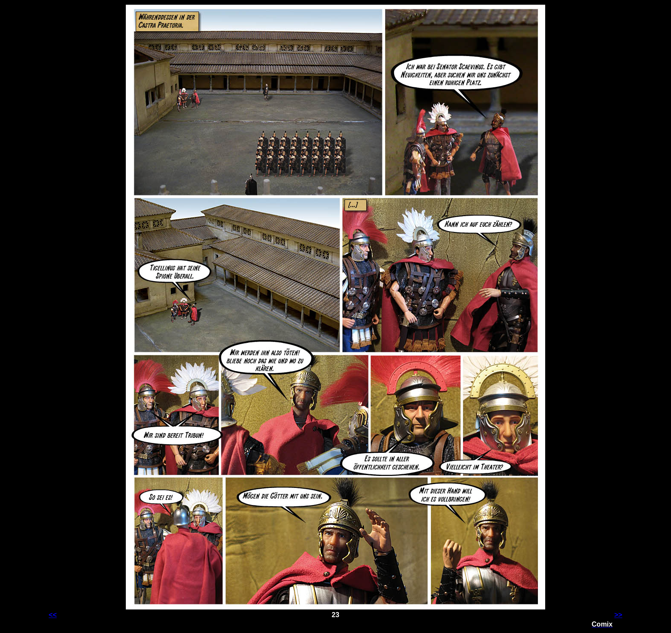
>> (618, 614)
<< (53, 614)
